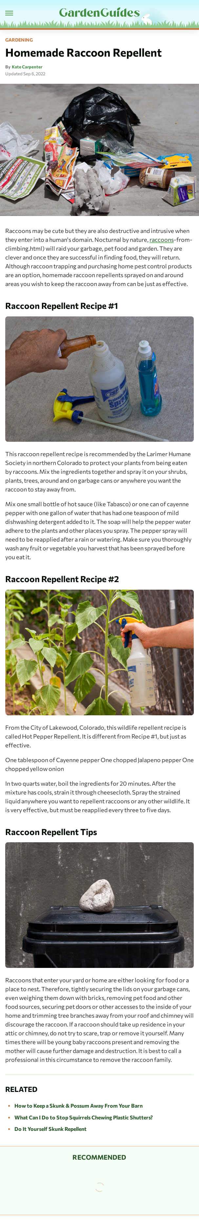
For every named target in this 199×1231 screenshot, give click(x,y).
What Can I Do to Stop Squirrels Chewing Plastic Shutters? (83, 1117)
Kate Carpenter (27, 66)
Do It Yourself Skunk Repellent (50, 1129)
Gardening (19, 40)
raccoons (161, 239)
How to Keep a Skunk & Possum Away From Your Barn (78, 1105)
